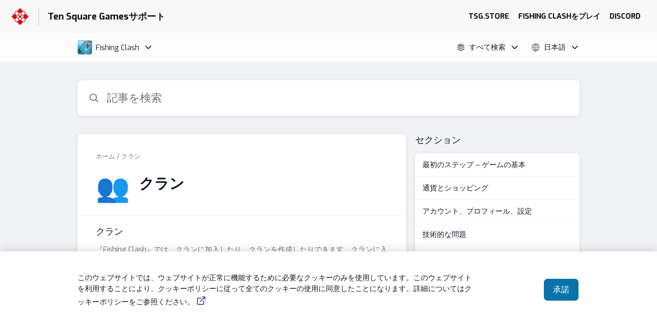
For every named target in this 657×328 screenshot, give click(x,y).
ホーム (105, 156)
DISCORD (625, 16)
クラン (131, 156)
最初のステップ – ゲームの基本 (474, 164)
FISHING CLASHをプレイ (559, 16)
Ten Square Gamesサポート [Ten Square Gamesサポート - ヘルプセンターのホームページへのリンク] (106, 16)
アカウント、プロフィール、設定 (477, 211)
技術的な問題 (444, 234)
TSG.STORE (489, 16)
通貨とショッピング (455, 188)
